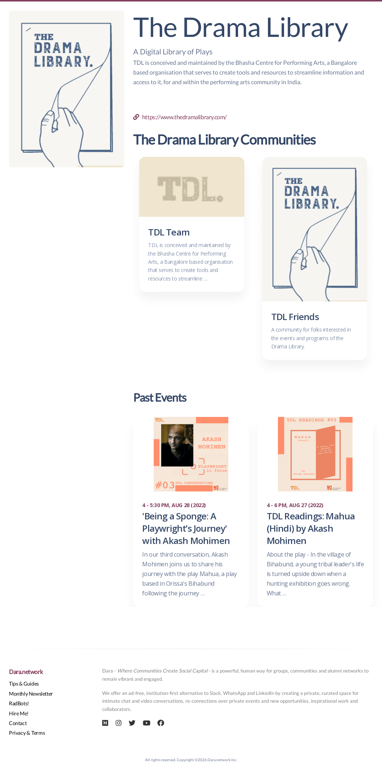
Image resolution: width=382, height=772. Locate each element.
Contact (17, 723)
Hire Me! (19, 713)
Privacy (17, 733)
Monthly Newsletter (31, 693)
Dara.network (26, 671)
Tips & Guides (24, 683)
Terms (38, 733)
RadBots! (19, 703)
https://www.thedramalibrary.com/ (180, 116)
